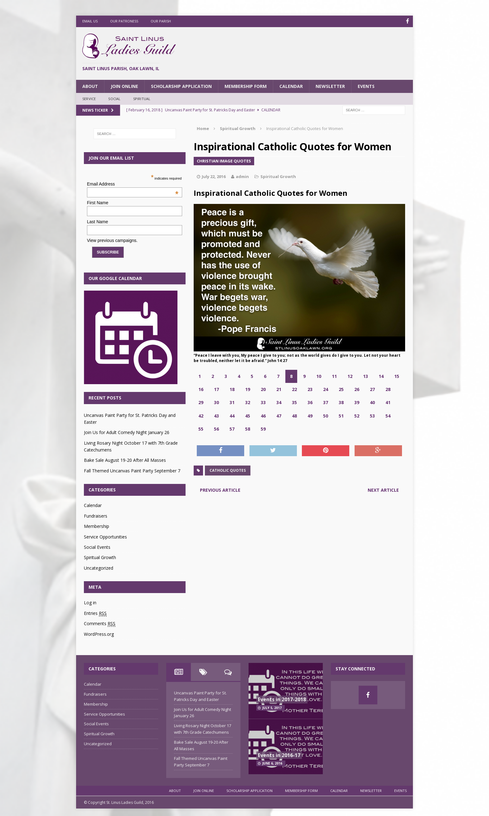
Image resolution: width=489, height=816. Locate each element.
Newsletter (330, 86)
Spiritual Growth (278, 176)
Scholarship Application (181, 86)
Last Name (97, 221)
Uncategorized (98, 567)
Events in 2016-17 (279, 754)
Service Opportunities (105, 536)
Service (89, 98)
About (90, 86)
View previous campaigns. (112, 240)
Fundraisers (95, 515)
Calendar (291, 86)
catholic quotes (228, 470)
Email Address (133, 183)
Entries (95, 613)
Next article (383, 490)
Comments (99, 623)
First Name (97, 202)
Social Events (97, 546)
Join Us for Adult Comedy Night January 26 (126, 432)
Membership (96, 526)
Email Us (90, 21)
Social (114, 98)
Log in (90, 602)
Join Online (124, 86)
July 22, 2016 (213, 176)
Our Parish (161, 21)
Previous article (220, 490)
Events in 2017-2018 (282, 698)
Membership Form (246, 86)
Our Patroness (124, 21)
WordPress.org (99, 633)
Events (366, 86)
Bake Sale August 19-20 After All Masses (125, 460)
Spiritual (142, 98)
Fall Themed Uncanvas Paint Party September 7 (132, 470)
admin (242, 176)
